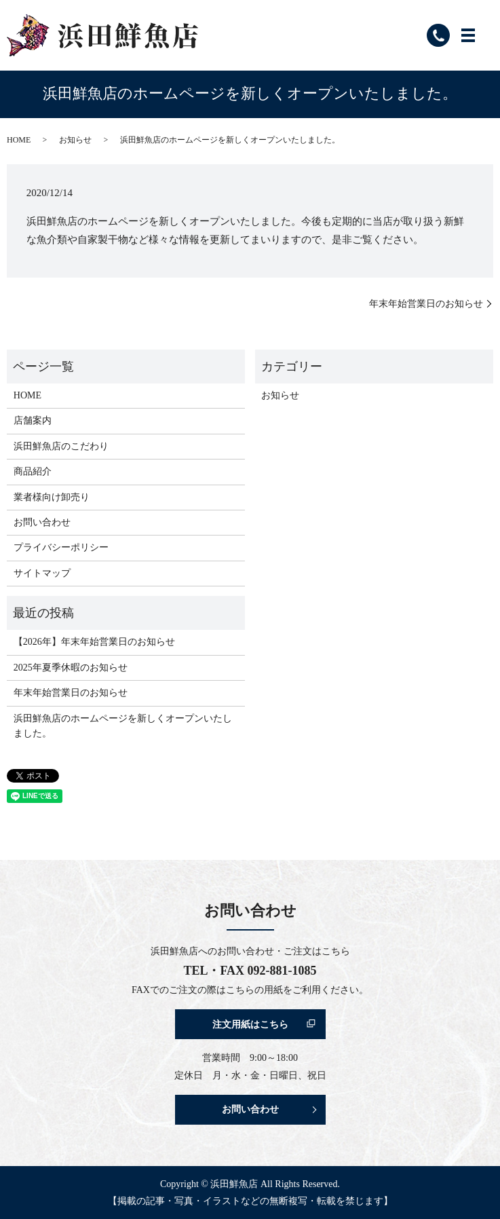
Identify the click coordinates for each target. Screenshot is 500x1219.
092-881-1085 (282, 970)
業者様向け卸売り (52, 497)
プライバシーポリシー (61, 547)
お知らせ (75, 140)
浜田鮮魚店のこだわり (61, 446)
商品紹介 (33, 471)
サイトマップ (42, 573)
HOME (19, 140)
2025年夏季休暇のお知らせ (71, 667)
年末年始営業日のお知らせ (426, 304)
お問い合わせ (42, 522)
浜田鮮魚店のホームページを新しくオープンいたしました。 (123, 725)
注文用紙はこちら (250, 1024)
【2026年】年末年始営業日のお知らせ (94, 642)
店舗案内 (33, 420)
